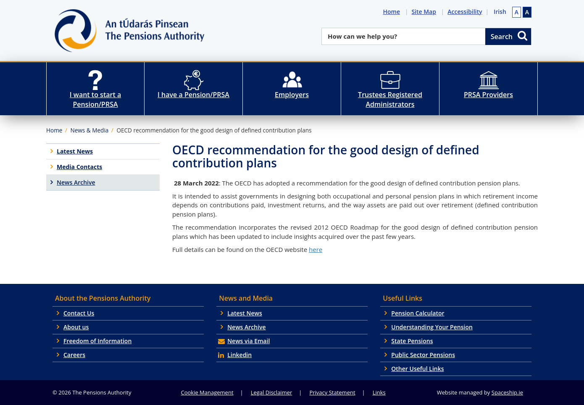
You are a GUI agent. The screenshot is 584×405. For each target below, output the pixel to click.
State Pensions (412, 341)
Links (379, 392)
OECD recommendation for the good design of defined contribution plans (213, 130)
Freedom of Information (97, 341)
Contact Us (78, 313)
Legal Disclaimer (271, 392)
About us (76, 327)
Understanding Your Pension (432, 327)
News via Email (248, 341)
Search (510, 35)
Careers (74, 355)
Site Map (425, 12)
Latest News (244, 313)
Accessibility (466, 12)
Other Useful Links (417, 369)
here (315, 249)
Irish (500, 12)
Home (393, 12)
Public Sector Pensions (423, 355)
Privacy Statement (332, 392)
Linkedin (239, 355)
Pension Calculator (417, 313)
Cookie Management (207, 392)
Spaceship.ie (507, 392)
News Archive (246, 327)
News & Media (89, 130)
